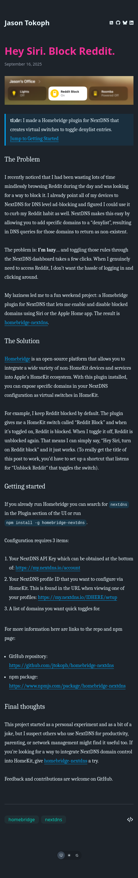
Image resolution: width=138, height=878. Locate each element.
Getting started (25, 486)
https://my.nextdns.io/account (48, 568)
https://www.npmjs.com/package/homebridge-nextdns (67, 686)
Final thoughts (25, 707)
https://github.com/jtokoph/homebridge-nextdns (61, 666)
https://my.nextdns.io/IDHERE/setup (77, 597)
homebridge (22, 819)
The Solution (22, 341)
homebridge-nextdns (26, 323)
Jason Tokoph (27, 22)
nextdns (53, 819)
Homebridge (17, 359)
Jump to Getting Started (34, 139)
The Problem (22, 159)
